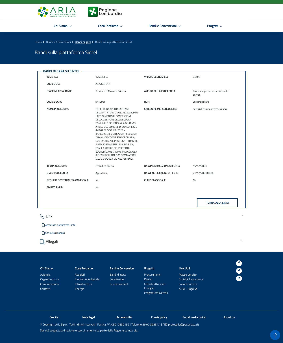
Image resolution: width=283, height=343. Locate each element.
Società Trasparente (191, 279)
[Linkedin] (239, 278)
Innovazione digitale (87, 279)
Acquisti (80, 274)
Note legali (88, 317)
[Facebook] (239, 263)
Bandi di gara (83, 42)
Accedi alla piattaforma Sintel (58, 225)
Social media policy (194, 317)
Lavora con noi (188, 284)
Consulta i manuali (53, 233)
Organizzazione (49, 279)
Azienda (45, 274)
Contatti (45, 289)
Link (45, 216)
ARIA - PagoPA (188, 289)
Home (38, 42)
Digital (148, 279)
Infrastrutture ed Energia (154, 286)
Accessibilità (124, 317)
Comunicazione (49, 284)
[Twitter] (239, 271)
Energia (79, 289)
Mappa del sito (188, 274)
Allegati (48, 241)
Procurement (152, 274)
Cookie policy (159, 317)
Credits (53, 317)
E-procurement (119, 284)
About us (229, 317)
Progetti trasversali (156, 293)
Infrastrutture (83, 284)
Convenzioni (117, 279)
